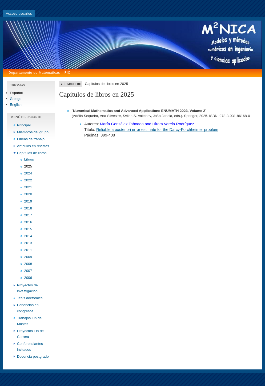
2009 (28, 257)
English (16, 105)
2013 (28, 243)
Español (16, 93)
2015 (28, 229)
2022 (28, 180)
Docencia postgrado (33, 356)
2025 (28, 166)
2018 (28, 208)
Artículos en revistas (33, 146)
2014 (28, 236)
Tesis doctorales (30, 298)
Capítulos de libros (32, 153)
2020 (28, 194)
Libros (29, 159)
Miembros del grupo (33, 132)
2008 (28, 264)
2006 (28, 278)
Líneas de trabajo (31, 139)
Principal (24, 125)
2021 (28, 187)
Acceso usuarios (19, 13)
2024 (28, 173)
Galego (15, 99)
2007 (28, 271)
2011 (28, 250)
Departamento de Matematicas (34, 73)
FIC (68, 73)
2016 (28, 222)
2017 (28, 215)
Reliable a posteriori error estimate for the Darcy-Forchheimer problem (157, 129)
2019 (28, 201)
